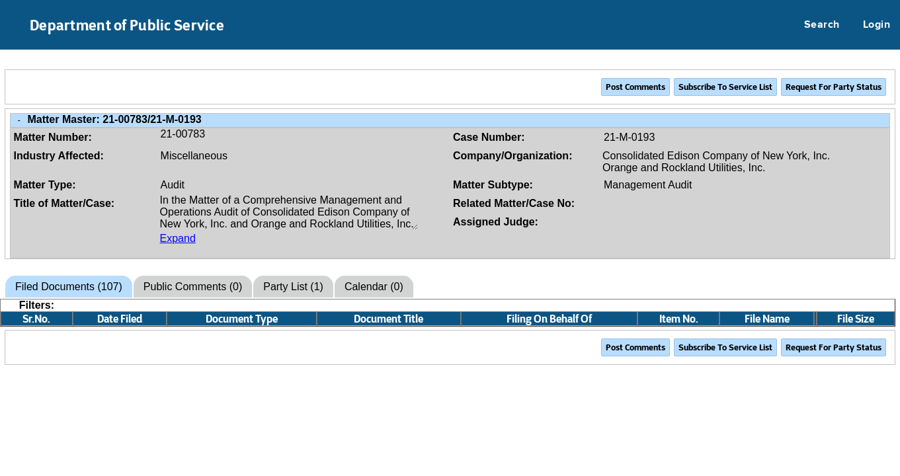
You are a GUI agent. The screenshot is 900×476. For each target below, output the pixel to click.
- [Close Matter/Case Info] (19, 120)
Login (876, 25)
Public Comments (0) (192, 286)
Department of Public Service (127, 25)
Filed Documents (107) (68, 286)
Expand (178, 238)
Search (822, 25)
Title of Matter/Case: (64, 203)
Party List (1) (293, 286)
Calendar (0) (374, 286)
